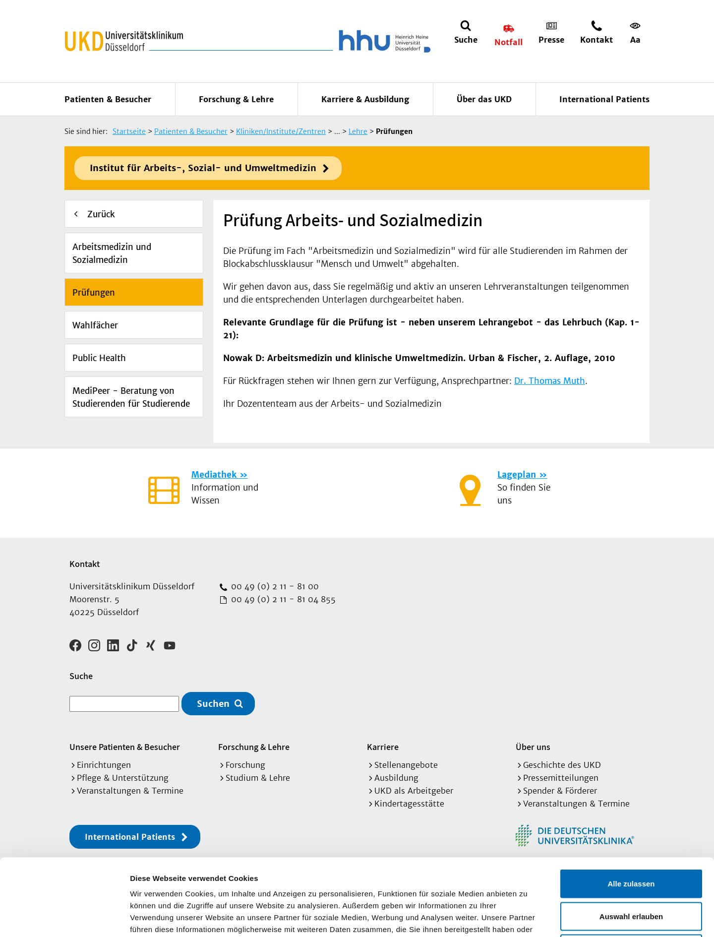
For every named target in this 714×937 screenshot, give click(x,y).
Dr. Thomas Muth (549, 380)
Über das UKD (484, 99)
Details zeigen (527, 917)
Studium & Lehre (258, 778)
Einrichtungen (104, 765)
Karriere (383, 746)
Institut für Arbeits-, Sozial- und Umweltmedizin (203, 168)
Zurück (101, 214)
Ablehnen (631, 872)
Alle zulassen (630, 807)
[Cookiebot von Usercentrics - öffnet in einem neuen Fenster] (64, 917)
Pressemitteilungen (560, 778)
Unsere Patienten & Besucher (124, 746)
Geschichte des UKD (562, 765)
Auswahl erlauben (631, 839)
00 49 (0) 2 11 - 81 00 (274, 586)
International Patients (604, 99)
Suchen (213, 703)
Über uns (533, 746)
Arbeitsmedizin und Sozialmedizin (111, 253)
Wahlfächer (95, 325)
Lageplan (516, 474)
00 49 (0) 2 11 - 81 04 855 (282, 599)
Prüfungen (93, 292)
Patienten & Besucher (107, 99)
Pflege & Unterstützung (123, 778)
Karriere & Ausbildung (365, 99)
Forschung (245, 765)
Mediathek (214, 474)
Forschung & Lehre (236, 99)
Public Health (99, 358)
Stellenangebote (406, 765)
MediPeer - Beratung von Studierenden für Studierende (131, 397)
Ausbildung (396, 778)
